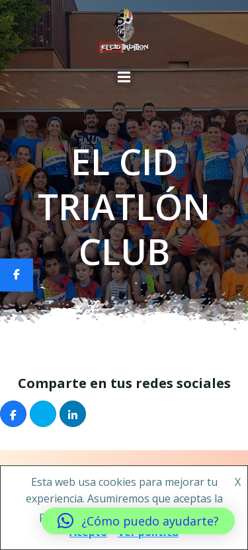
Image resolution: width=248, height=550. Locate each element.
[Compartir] (13, 414)
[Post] (43, 414)
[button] (138, 521)
